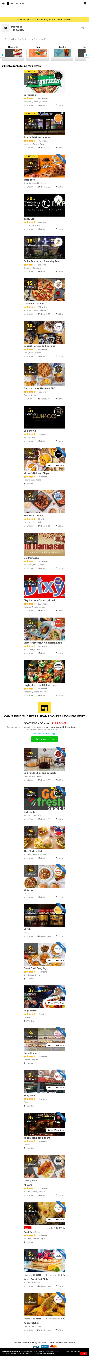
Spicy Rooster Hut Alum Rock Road (43, 642)
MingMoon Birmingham (37, 1137)
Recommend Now (44, 739)
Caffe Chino (30, 1053)
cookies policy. (48, 1353)
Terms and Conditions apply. (44, 733)
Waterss (28, 890)
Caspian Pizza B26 (34, 303)
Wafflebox (29, 179)
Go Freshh (29, 812)
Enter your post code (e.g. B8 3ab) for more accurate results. (44, 19)
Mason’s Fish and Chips (36, 473)
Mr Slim (28, 929)
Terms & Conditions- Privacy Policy (61, 1342)
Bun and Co (30, 430)
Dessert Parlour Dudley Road (39, 345)
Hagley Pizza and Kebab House (41, 685)
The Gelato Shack (33, 515)
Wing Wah (29, 1095)
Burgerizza (30, 94)
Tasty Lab (29, 218)
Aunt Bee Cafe (32, 1232)
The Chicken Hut (33, 851)
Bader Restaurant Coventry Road (42, 261)
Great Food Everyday (35, 968)
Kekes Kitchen (31, 1322)
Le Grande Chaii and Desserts (40, 772)
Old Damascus (31, 557)
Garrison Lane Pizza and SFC (39, 388)
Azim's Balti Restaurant (37, 137)
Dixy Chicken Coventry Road (39, 600)
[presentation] (2, 55)
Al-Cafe (28, 1184)
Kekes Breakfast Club (36, 1279)
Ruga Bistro (30, 1010)
